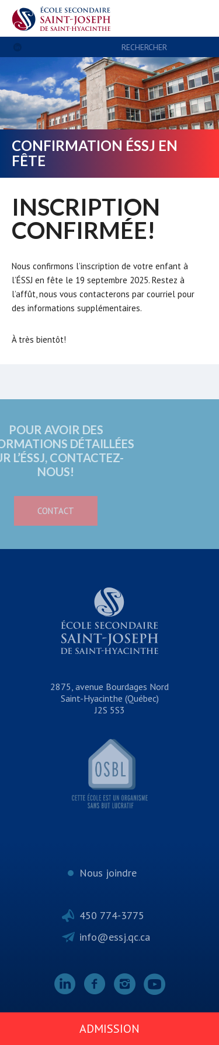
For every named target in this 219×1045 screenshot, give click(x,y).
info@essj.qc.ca (114, 937)
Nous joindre (108, 872)
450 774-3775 (111, 915)
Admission (109, 1028)
